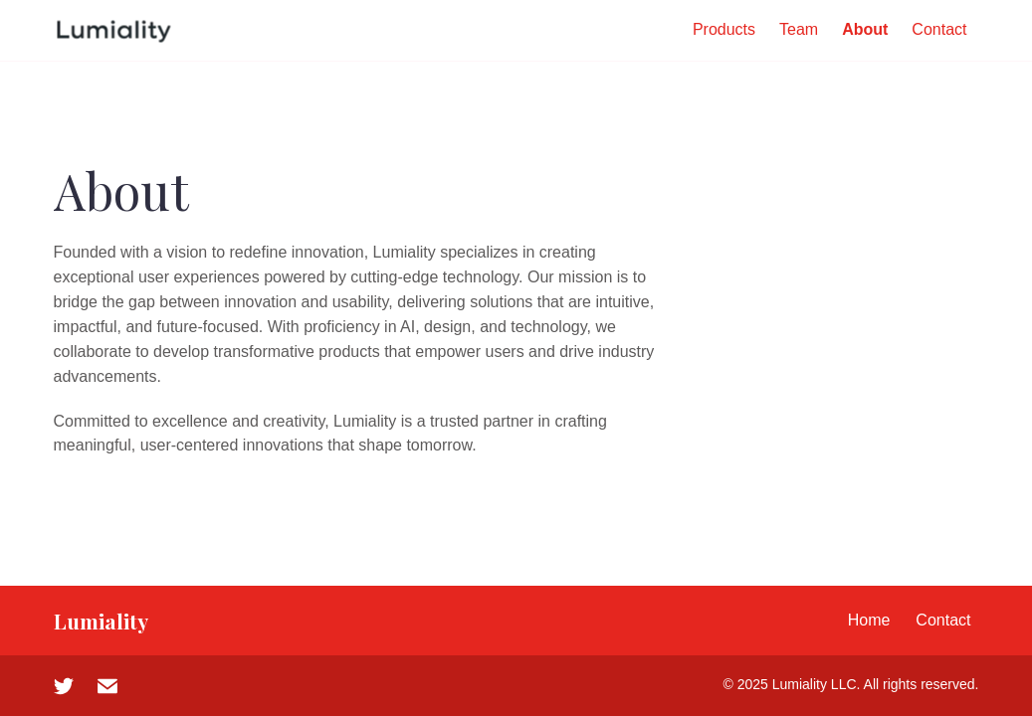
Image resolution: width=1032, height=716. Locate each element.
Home (869, 620)
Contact (939, 29)
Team (798, 29)
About (865, 29)
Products (724, 29)
